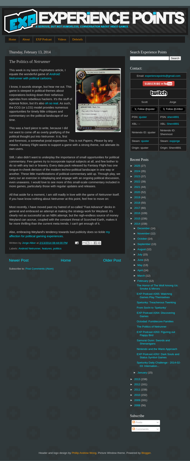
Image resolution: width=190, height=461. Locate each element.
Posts (137, 422)
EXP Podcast (44, 39)
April (140, 270)
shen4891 (173, 116)
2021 (137, 186)
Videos (62, 39)
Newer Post (19, 260)
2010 (137, 394)
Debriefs (77, 39)
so (50, 103)
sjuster (143, 116)
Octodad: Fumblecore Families (155, 321)
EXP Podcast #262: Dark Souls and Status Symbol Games (158, 356)
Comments (140, 429)
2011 (137, 389)
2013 (137, 379)
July (140, 254)
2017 (137, 207)
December (144, 228)
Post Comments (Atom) (40, 268)
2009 (137, 400)
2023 (137, 176)
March (141, 275)
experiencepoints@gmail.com (162, 75)
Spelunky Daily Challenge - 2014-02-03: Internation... (159, 364)
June (140, 259)
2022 (137, 181)
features (47, 248)
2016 (137, 213)
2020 (137, 192)
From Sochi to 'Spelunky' (151, 307)
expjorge (175, 140)
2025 (137, 165)
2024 (137, 171)
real (55, 103)
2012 (137, 384)
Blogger (146, 452)
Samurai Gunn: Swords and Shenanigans (153, 342)
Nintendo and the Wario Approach (157, 348)
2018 (137, 202)
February (143, 280)
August (142, 249)
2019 (137, 197)
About (26, 39)
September (144, 244)
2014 (137, 223)
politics (57, 248)
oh (46, 103)
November (144, 233)
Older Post (112, 260)
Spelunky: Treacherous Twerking (156, 302)
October (142, 238)
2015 (137, 218)
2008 (137, 405)
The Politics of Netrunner (152, 326)
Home (12, 39)
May (140, 265)
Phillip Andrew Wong (84, 452)
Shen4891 (173, 123)
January (142, 372)
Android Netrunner (30, 248)
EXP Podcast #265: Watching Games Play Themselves (154, 295)
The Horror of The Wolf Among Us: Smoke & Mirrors (157, 287)
